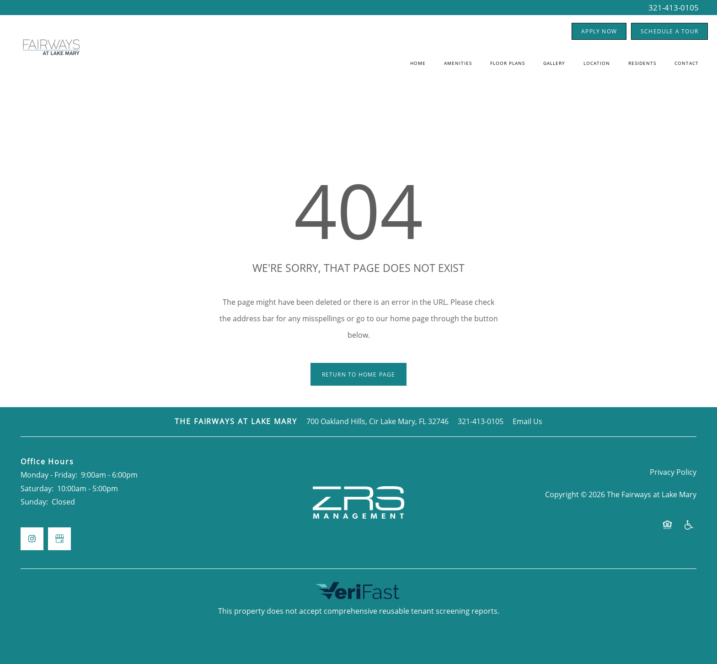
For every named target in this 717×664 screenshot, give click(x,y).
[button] (599, 31)
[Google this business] (59, 538)
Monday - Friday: (49, 475)
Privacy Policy (673, 472)
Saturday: (37, 488)
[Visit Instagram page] (32, 538)
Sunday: (34, 502)
